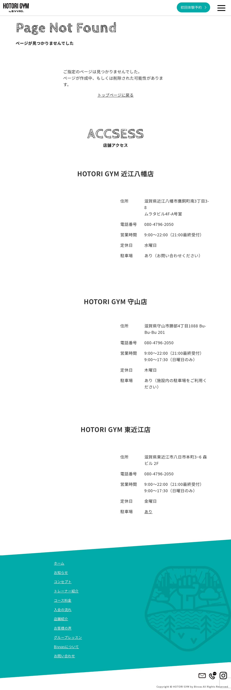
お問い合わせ (65, 654)
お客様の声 (63, 627)
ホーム (59, 562)
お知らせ (61, 572)
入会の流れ (63, 608)
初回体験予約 (190, 7)
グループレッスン (68, 636)
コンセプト (63, 581)
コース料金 (63, 599)
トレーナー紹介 (67, 590)
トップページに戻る (115, 95)
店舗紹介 (61, 618)
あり (148, 511)
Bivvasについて (67, 645)
